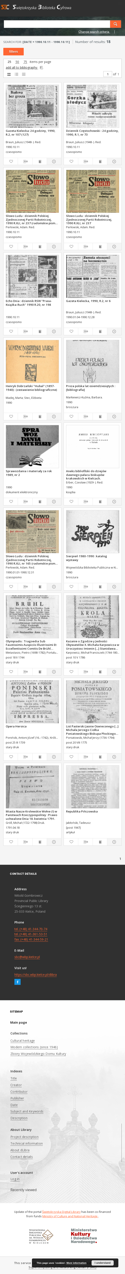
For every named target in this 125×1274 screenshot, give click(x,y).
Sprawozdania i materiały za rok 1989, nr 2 (29, 473)
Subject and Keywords (26, 1111)
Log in (15, 1179)
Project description (24, 1137)
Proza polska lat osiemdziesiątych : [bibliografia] (90, 388)
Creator (16, 1085)
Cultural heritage (22, 1040)
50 (17, 62)
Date (14, 1105)
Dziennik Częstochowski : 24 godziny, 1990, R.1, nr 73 (92, 132)
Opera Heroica (16, 726)
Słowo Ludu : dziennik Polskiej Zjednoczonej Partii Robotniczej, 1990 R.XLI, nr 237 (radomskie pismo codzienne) (31, 219)
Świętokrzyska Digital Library (61, 1212)
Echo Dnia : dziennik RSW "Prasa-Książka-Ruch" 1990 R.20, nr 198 (29, 302)
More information (76, 1263)
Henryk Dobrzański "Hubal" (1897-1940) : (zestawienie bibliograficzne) (31, 388)
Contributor (18, 1091)
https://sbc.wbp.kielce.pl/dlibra (35, 974)
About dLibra (19, 1150)
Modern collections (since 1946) (34, 1047)
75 (25, 62)
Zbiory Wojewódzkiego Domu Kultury (38, 1054)
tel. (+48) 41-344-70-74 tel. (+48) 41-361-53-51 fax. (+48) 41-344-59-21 (31, 934)
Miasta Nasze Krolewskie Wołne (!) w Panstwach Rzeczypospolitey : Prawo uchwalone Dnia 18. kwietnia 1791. (31, 814)
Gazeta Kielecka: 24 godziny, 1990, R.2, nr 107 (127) (30, 132)
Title (13, 1078)
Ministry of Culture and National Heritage (70, 1216)
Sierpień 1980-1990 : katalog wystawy (86, 558)
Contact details (21, 1157)
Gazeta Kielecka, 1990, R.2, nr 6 (88, 301)
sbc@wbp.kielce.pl (27, 957)
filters (13, 52)
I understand (103, 1262)
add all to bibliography (25, 67)
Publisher (17, 1098)
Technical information (26, 1143)
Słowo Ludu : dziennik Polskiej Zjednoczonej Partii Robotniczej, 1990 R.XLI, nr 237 (89, 219)
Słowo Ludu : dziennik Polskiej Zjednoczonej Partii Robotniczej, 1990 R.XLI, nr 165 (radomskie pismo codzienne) (31, 559)
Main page (18, 1022)
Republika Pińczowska (82, 811)
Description (18, 1118)
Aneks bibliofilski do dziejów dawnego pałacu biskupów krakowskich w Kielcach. (86, 474)
